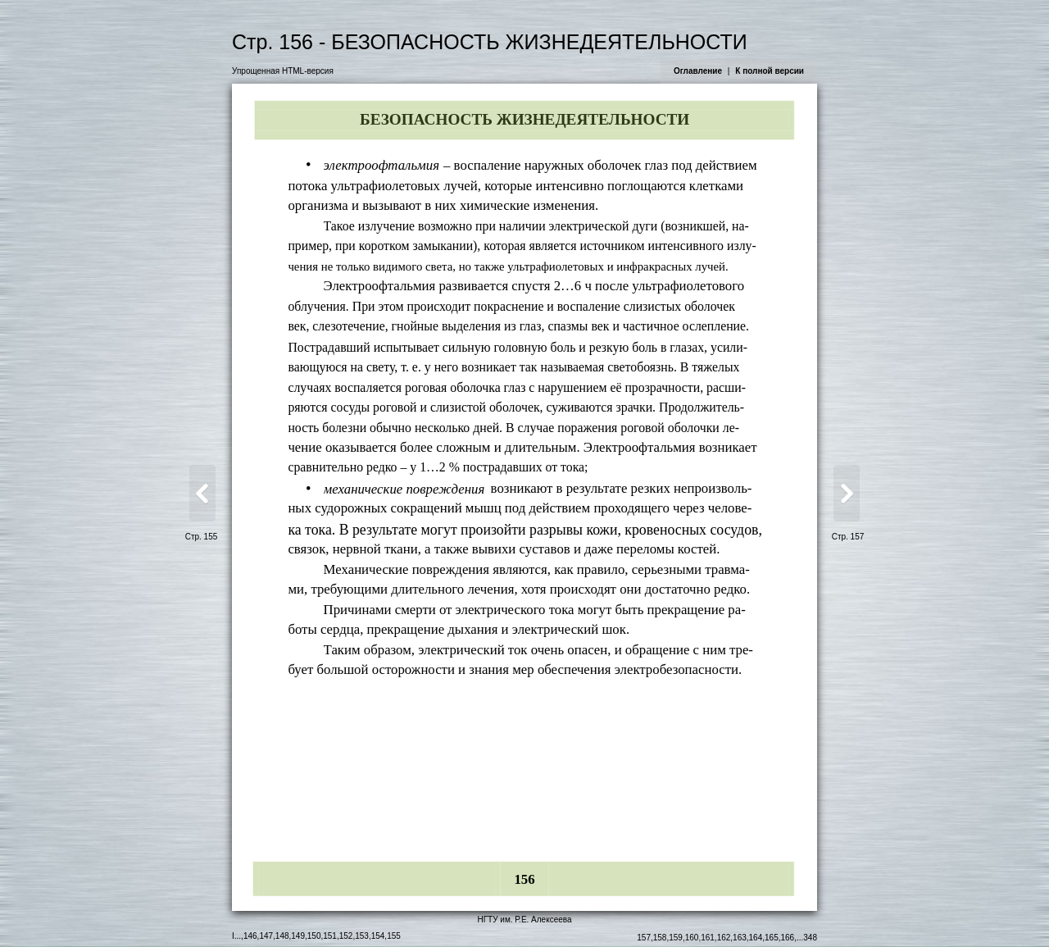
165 (772, 937)
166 (788, 937)
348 (810, 937)
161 (708, 937)
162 (724, 937)
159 (676, 937)
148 (282, 935)
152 (346, 935)
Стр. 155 (201, 536)
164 (756, 937)
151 (330, 935)
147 (266, 935)
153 (362, 935)
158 (660, 937)
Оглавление (698, 70)
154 (378, 935)
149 (298, 935)
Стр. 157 (848, 536)
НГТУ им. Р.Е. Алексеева (524, 919)
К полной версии (769, 70)
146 (250, 935)
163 (740, 937)
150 (314, 935)
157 (644, 937)
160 (692, 937)
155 (394, 935)
